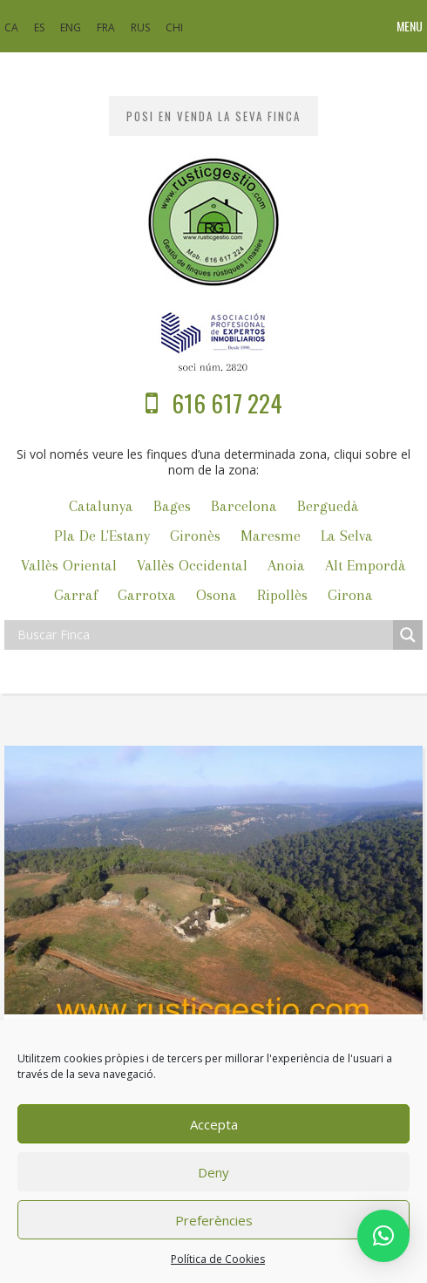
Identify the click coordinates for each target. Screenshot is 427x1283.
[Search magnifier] (408, 635)
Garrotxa (147, 595)
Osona (216, 595)
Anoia (286, 565)
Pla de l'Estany (102, 535)
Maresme (271, 535)
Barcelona (244, 506)
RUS (140, 27)
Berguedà (328, 506)
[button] (383, 1236)
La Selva (347, 535)
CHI (174, 27)
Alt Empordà (365, 565)
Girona (350, 595)
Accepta (214, 1124)
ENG (70, 27)
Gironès (195, 535)
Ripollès (282, 595)
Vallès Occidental (192, 565)
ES (39, 27)
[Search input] (203, 635)
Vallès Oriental (69, 565)
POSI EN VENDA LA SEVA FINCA (213, 116)
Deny (213, 1172)
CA (11, 27)
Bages (172, 506)
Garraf (76, 595)
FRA (106, 27)
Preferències (214, 1220)
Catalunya (101, 506)
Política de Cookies (218, 1259)
